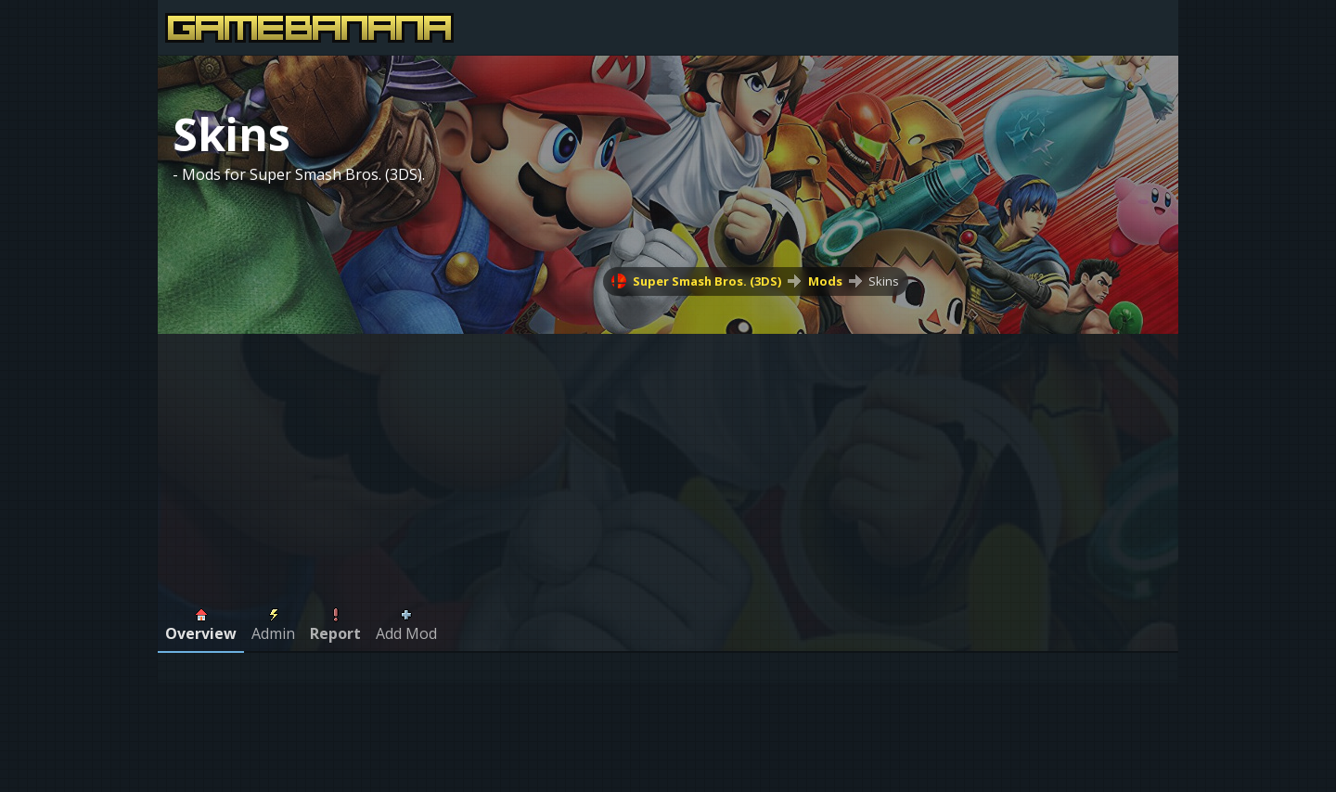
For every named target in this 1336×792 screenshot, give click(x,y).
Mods (825, 281)
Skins (883, 281)
